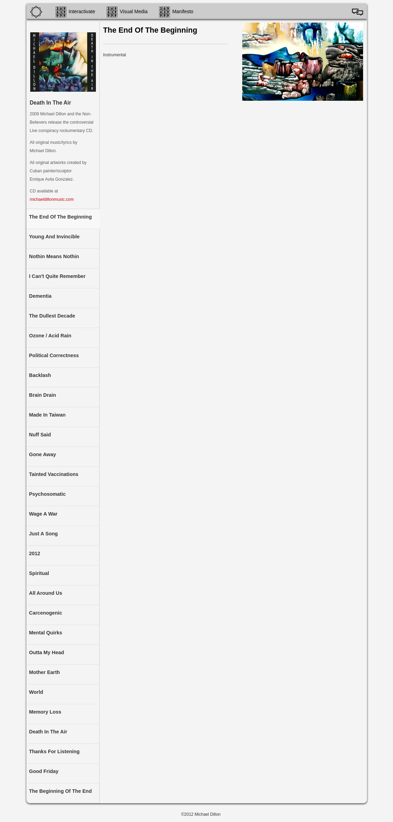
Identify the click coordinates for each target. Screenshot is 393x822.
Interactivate (82, 11)
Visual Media (134, 11)
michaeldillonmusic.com (52, 199)
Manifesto (183, 11)
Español (357, 12)
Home (39, 12)
